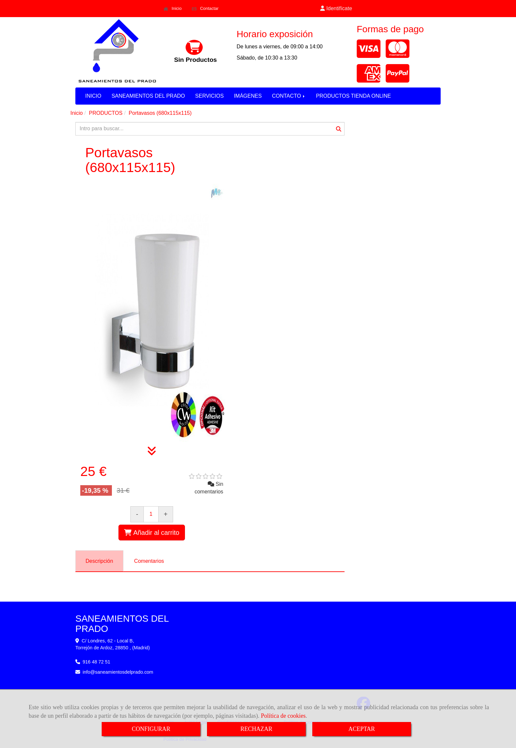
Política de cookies (283, 715)
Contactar (205, 8)
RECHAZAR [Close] (256, 729)
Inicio (173, 8)
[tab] (99, 561)
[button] (336, 9)
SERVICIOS (209, 96)
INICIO (93, 96)
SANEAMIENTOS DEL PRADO (148, 96)
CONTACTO (289, 96)
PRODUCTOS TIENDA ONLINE (353, 96)
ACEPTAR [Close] (361, 729)
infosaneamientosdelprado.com (118, 672)
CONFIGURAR (151, 729)
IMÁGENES (248, 96)
